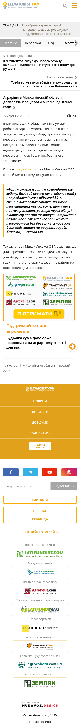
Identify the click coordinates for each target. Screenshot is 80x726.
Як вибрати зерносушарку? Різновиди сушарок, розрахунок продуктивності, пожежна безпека (47, 29)
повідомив (23, 169)
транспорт (11, 365)
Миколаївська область (39, 365)
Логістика (11, 43)
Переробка (33, 43)
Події (51, 43)
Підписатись (64, 486)
